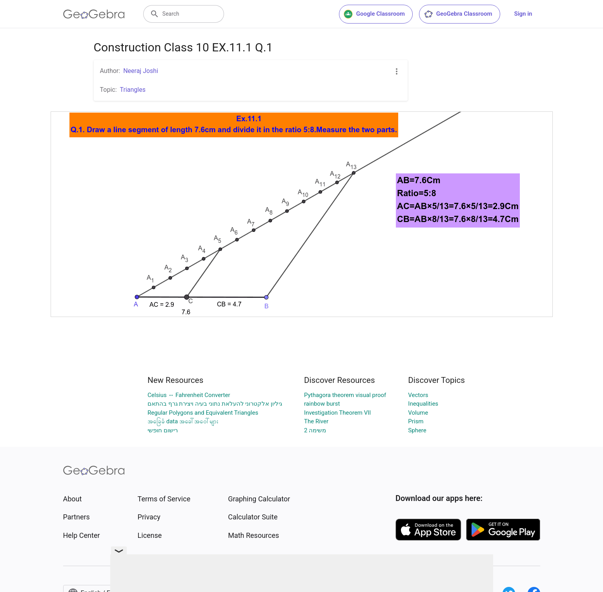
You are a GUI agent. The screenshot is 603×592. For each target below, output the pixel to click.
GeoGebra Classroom (458, 14)
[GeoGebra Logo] (94, 14)
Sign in (523, 13)
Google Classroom (374, 14)
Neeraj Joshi (140, 71)
